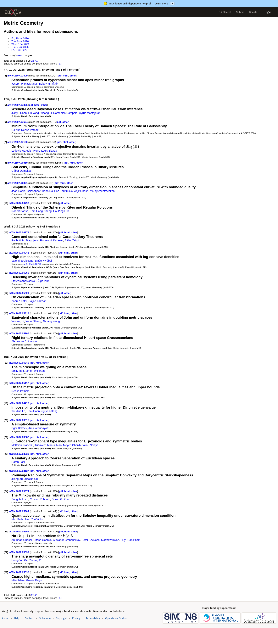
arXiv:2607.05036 (19, 572)
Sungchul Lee (19, 499)
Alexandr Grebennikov (66, 539)
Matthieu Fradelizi (22, 445)
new (19, 55)
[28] (6, 572)
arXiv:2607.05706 (19, 333)
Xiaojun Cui (31, 478)
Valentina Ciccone (22, 260)
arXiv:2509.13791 (32, 264)
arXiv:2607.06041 (19, 252)
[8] (5, 162)
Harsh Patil (18, 461)
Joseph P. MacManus (24, 83)
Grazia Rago (34, 580)
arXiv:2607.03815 (19, 420)
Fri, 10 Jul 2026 (20, 38)
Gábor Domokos (21, 170)
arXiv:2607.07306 (18, 105)
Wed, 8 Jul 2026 (20, 44)
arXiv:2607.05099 (19, 552)
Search (225, 12)
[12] (6, 252)
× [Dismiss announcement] (172, 3)
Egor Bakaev (19, 428)
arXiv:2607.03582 (19, 437)
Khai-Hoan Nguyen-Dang (42, 411)
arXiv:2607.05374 (19, 491)
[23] (6, 470)
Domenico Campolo (65, 113)
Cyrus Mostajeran (90, 113)
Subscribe (45, 618)
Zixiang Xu (35, 560)
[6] (5, 122)
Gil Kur (15, 130)
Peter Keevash (91, 539)
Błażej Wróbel (43, 260)
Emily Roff (17, 370)
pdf (60, 75)
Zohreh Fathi (19, 301)
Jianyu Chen (19, 113)
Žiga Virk (43, 281)
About (5, 618)
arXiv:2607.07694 (18, 122)
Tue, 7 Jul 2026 (20, 47)
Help (16, 618)
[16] (6, 333)
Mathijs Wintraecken (102, 191)
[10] (6, 203)
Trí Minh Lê (18, 411)
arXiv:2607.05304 (19, 511)
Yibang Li (46, 113)
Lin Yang (33, 113)
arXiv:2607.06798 (19, 203)
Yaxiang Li (17, 321)
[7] (5, 142)
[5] (5, 105)
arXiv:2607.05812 (19, 313)
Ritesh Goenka (42, 539)
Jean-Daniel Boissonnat (26, 191)
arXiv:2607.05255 (19, 531)
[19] (6, 403)
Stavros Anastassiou (23, 281)
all (60, 63)
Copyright (61, 618)
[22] (6, 453)
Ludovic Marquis (21, 150)
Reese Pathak (30, 130)
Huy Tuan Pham (130, 539)
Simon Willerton (35, 370)
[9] (5, 183)
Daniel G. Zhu (60, 499)
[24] (6, 491)
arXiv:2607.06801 (18, 183)
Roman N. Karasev (51, 240)
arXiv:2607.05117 (19, 383)
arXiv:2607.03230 (19, 453)
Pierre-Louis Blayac (45, 150)
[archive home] (13, 12)
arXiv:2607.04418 (19, 403)
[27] (6, 552)
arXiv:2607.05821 (19, 293)
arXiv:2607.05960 (19, 272)
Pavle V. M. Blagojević (24, 240)
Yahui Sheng (33, 321)
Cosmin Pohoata (40, 499)
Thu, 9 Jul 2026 (20, 41)
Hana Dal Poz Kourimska (57, 191)
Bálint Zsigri (72, 240)
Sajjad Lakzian (38, 301)
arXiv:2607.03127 (19, 470)
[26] (6, 531)
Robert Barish (19, 211)
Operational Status (115, 618)
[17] (6, 362)
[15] (6, 313)
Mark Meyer (63, 445)
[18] (6, 383)
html (65, 75)
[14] (6, 293)
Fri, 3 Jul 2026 (19, 49)
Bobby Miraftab (48, 83)
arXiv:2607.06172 (19, 232)
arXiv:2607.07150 (18, 142)
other (73, 75)
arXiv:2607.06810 (18, 162)
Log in (267, 12)
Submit (240, 12)
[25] (6, 511)
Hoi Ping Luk (61, 211)
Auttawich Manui (45, 445)
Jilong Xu (17, 478)
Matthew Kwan (110, 539)
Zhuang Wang (51, 321)
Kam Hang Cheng (41, 211)
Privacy (76, 618)
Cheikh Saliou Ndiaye (85, 445)
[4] (5, 75)
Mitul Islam (18, 580)
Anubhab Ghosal (21, 539)
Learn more (161, 3)
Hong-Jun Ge (19, 560)
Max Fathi (17, 519)
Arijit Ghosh (81, 191)
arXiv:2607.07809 (18, 75)
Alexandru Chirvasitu (24, 341)
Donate (253, 12)
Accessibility (93, 618)
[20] (6, 420)
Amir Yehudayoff (38, 428)
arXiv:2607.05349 (19, 362)
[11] (6, 232)
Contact (29, 618)
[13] (6, 272)
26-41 (34, 60)
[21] (6, 437)
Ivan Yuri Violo (34, 519)
